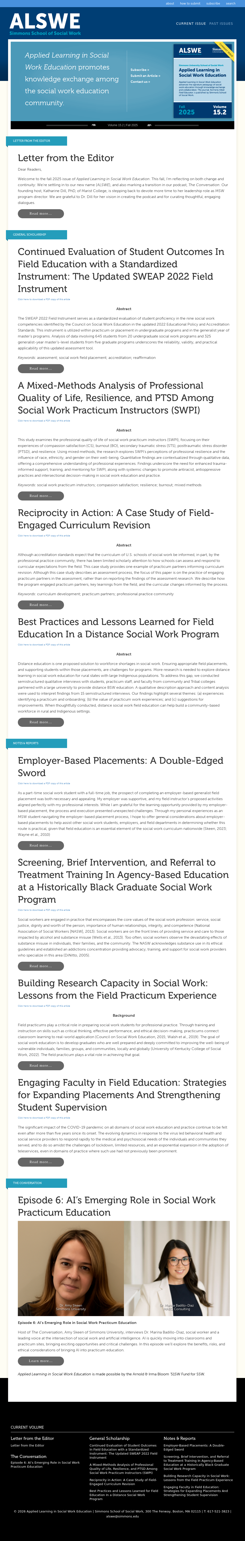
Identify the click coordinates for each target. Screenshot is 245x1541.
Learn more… (41, 1361)
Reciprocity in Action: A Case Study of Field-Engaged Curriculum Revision (123, 1482)
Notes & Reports (25, 743)
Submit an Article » (145, 76)
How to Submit (190, 3)
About (170, 3)
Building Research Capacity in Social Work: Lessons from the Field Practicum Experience (198, 1478)
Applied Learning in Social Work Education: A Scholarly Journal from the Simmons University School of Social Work (46, 25)
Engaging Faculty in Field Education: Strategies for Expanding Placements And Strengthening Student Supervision (122, 1095)
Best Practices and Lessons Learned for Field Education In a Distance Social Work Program (123, 1495)
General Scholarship (29, 234)
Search (230, 3)
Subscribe (213, 3)
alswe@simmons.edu (122, 1516)
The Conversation (27, 1183)
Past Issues (221, 23)
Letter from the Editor (31, 141)
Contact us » (140, 82)
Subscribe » (140, 70)
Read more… (40, 213)
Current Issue (191, 23)
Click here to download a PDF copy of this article (44, 299)
